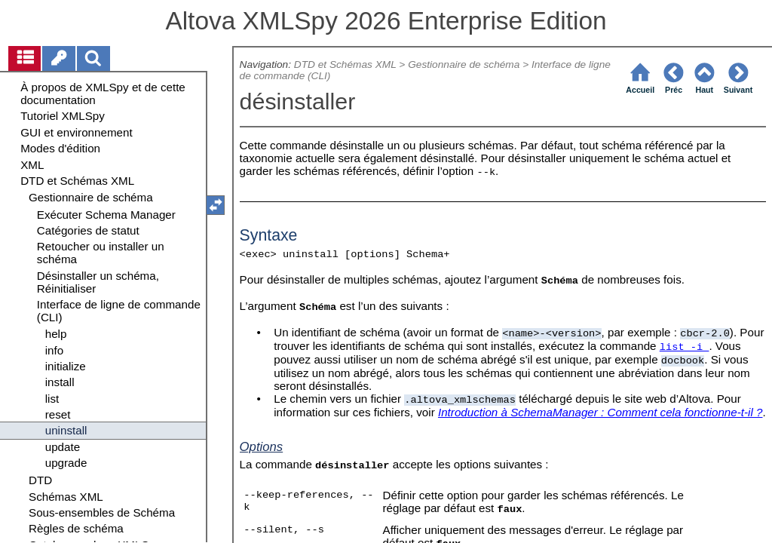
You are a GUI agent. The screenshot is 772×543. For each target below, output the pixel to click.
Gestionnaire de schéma (463, 64)
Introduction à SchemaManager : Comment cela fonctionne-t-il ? (600, 412)
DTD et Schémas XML (345, 64)
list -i (684, 347)
